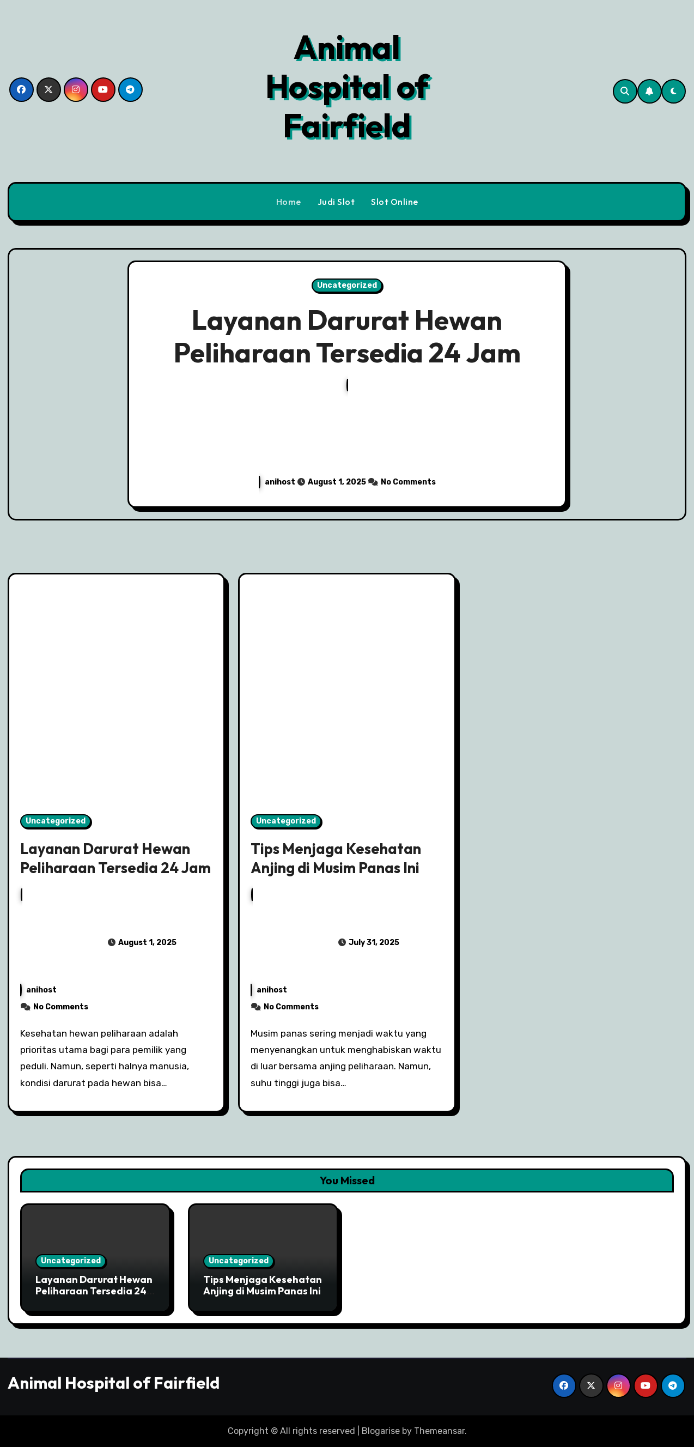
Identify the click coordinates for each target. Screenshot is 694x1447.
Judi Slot (336, 201)
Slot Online (394, 201)
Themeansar (439, 1431)
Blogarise (381, 1431)
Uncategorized (347, 285)
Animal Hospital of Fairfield (347, 86)
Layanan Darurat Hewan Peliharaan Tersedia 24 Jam (347, 336)
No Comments (408, 482)
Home (288, 201)
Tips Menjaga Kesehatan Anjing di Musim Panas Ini (336, 858)
